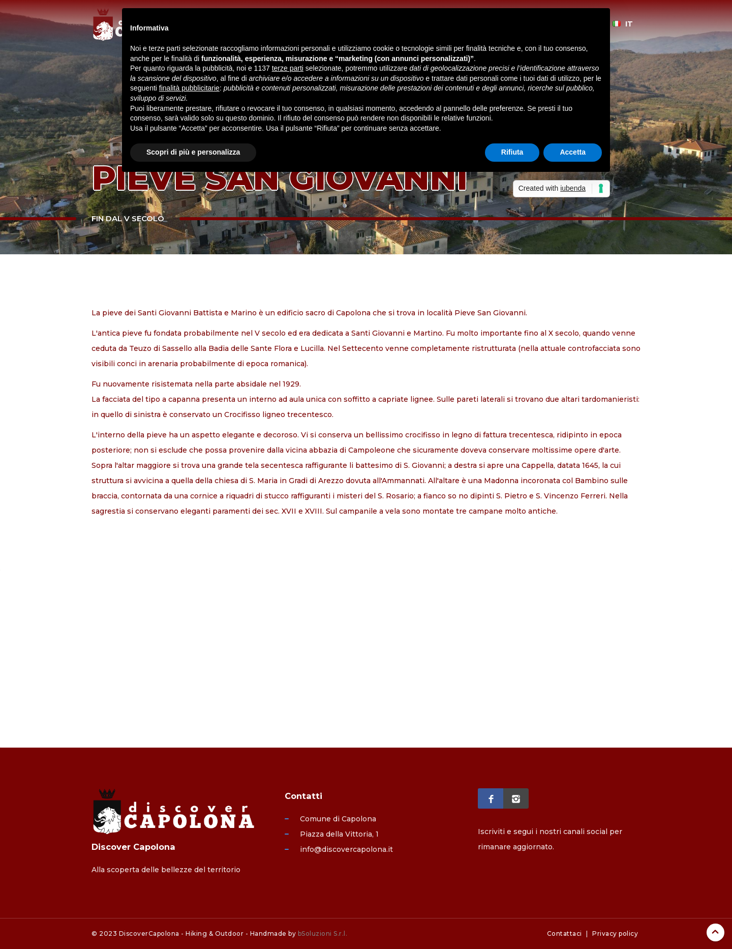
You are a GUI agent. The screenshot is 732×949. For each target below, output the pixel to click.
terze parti (287, 68)
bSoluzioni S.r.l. (323, 933)
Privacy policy (615, 933)
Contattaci (564, 933)
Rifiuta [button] (512, 152)
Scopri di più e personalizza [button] (193, 152)
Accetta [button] (573, 152)
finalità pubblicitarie (189, 88)
